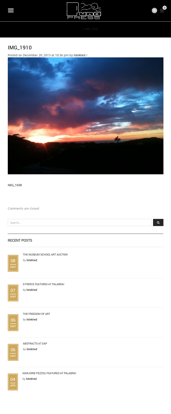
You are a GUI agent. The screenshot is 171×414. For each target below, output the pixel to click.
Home (77, 29)
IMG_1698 (15, 185)
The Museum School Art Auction (45, 254)
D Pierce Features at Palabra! (43, 284)
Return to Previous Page (143, 29)
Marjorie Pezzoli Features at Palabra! (49, 373)
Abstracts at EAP (35, 343)
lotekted (79, 55)
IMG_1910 (20, 47)
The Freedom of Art (36, 313)
